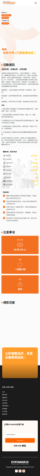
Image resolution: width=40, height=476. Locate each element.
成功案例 (4, 403)
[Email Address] (20, 435)
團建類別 (4, 397)
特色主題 (4, 400)
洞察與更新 (5, 406)
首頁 (3, 392)
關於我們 (4, 394)
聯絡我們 (4, 414)
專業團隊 (4, 408)
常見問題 (4, 411)
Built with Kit (20, 445)
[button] (35, 3)
